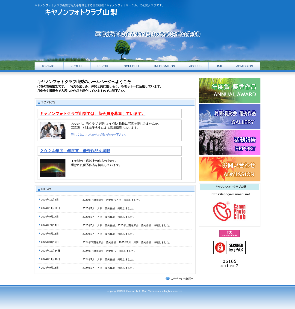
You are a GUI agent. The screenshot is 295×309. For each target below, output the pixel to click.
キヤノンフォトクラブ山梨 (81, 12)
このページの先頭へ (182, 278)
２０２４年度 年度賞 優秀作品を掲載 (75, 151)
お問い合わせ (229, 169)
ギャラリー (229, 116)
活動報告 (229, 90)
